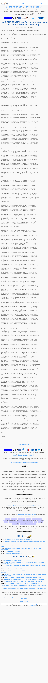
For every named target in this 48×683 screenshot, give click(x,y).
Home (44, 3)
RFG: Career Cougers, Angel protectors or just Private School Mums (23, 581)
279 (27, 7)
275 (14, 7)
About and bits (24, 601)
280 (31, 7)
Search (27, 3)
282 (37, 7)
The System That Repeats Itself (13, 553)
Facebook (23, 443)
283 (41, 7)
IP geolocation (32, 605)
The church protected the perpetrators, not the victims (24, 462)
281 (34, 7)
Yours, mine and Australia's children (27, 514)
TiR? (41, 3)
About (36, 3)
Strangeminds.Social (24, 444)
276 (17, 7)
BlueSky (29, 443)
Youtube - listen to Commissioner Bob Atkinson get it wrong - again (24, 505)
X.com (13, 443)
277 (20, 7)
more (32, 479)
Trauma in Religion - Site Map (29, 604)
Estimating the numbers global (12, 560)
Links (23, 3)
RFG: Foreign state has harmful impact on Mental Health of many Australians (25, 579)
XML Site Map (40, 604)
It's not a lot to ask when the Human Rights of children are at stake (22, 583)
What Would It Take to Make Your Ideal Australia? (18, 539)
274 (10, 7)
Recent (32, 3)
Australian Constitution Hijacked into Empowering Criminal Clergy (22, 577)
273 (7, 7)
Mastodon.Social (37, 443)
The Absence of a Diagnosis (12, 551)
